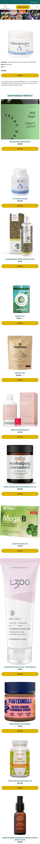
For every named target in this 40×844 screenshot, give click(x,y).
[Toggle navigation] (37, 7)
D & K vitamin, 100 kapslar (20, 199)
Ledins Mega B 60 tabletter (20, 544)
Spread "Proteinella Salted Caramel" (20, 724)
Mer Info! (20, 75)
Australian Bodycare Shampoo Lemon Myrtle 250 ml (20, 259)
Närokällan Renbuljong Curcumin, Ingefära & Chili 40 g (20, 487)
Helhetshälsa (32, 62)
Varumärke (11, 62)
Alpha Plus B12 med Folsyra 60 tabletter (20, 781)
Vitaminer (26, 62)
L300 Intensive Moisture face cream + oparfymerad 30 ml (20, 667)
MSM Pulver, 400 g (20, 373)
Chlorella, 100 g (20, 316)
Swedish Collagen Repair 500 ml (20, 430)
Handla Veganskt (23, 7)
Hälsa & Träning (18, 62)
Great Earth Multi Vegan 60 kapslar (20, 142)
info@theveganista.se (34, 2)
